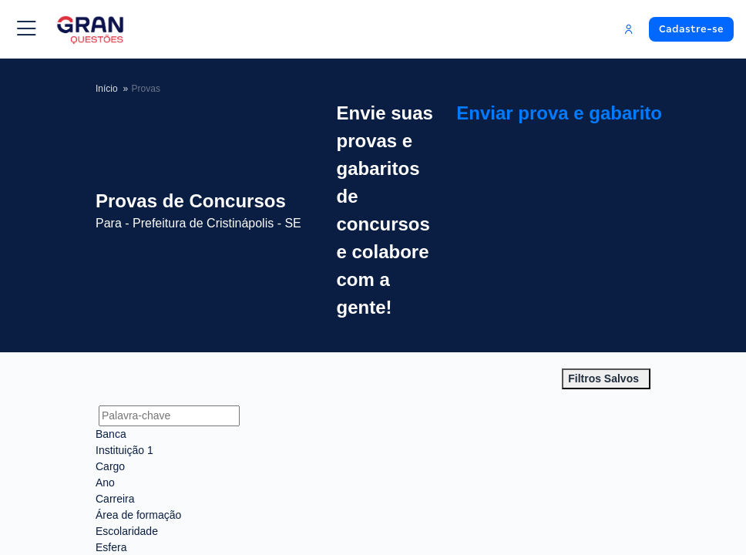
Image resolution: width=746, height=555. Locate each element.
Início (107, 88)
